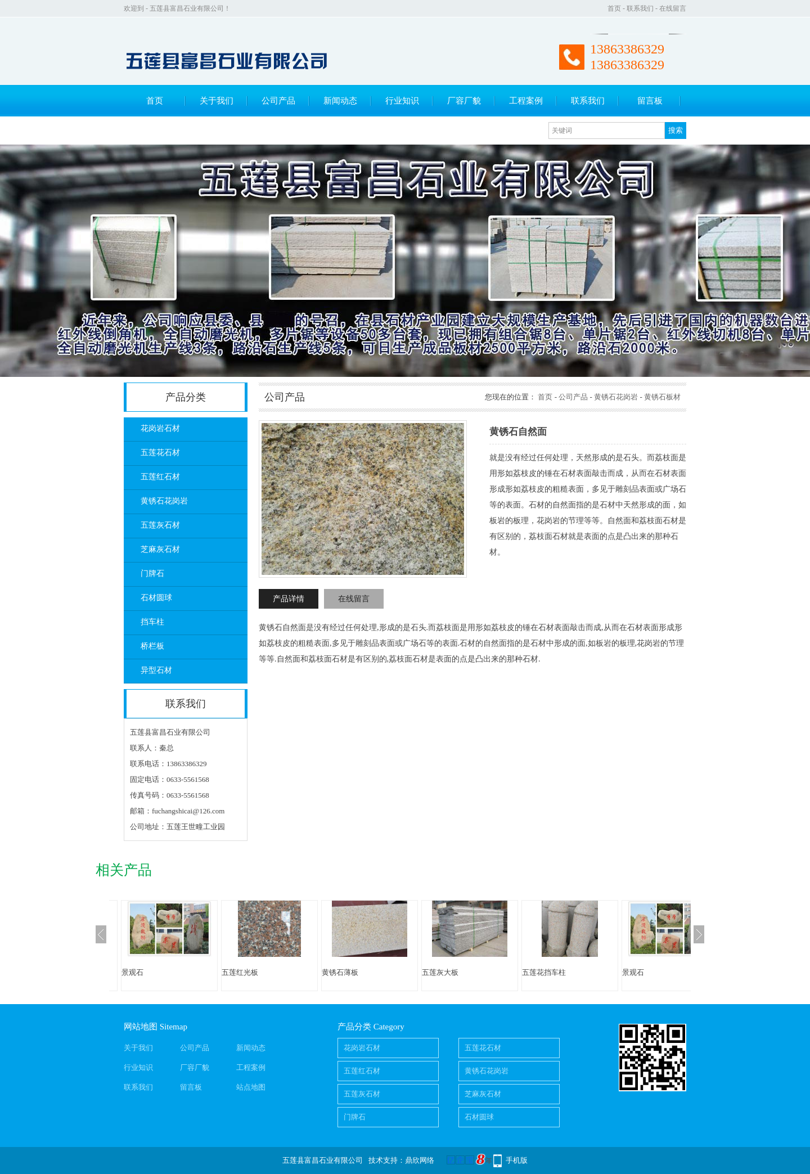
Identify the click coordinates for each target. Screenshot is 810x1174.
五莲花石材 (160, 452)
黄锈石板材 (662, 397)
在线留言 (672, 8)
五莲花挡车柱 (544, 972)
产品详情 (288, 599)
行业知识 (402, 100)
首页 (614, 8)
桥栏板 (152, 646)
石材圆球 (156, 597)
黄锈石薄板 (340, 972)
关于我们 (216, 100)
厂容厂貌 (464, 100)
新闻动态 (340, 100)
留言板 (650, 100)
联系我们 (640, 8)
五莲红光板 (240, 972)
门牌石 (152, 573)
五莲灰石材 (160, 525)
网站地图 (141, 1026)
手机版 (517, 1160)
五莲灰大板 (440, 972)
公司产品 (278, 100)
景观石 (132, 972)
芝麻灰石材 (160, 549)
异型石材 (156, 670)
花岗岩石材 (160, 428)
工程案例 (526, 100)
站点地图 (251, 1087)
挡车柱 (152, 622)
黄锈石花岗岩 (164, 501)
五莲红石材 (160, 477)
